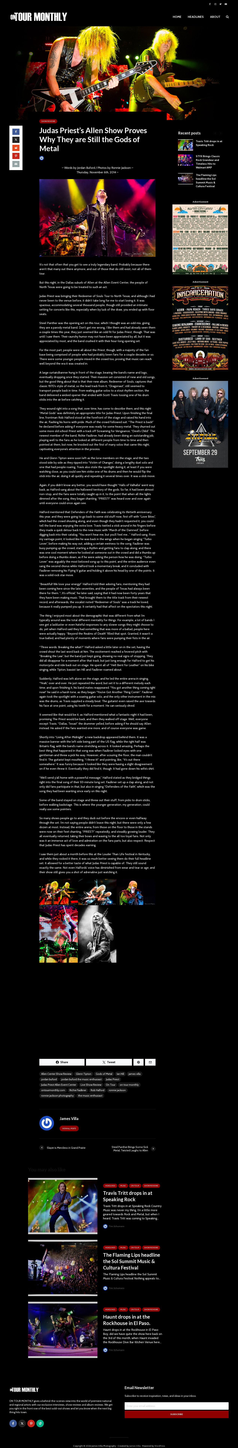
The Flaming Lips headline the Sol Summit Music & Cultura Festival (131, 1261)
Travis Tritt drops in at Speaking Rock (127, 1196)
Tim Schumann (114, 1226)
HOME (177, 17)
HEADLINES (196, 17)
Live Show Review (91, 1084)
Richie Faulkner (78, 1090)
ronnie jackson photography (57, 1095)
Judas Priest (112, 1079)
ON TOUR (135, 1186)
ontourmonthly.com (53, 1090)
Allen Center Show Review (56, 1074)
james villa (135, 1074)
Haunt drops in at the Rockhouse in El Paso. (126, 1320)
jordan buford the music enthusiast (81, 1079)
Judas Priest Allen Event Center (58, 1084)
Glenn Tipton (83, 1074)
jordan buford (49, 1079)
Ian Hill (120, 1074)
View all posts (69, 1128)
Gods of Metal (104, 1074)
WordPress (159, 1439)
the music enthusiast (90, 1095)
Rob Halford (97, 1090)
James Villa (47, 158)
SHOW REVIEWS (48, 121)
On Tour (110, 1084)
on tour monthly (129, 1084)
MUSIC (123, 1186)
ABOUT (215, 17)
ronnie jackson (117, 1090)
